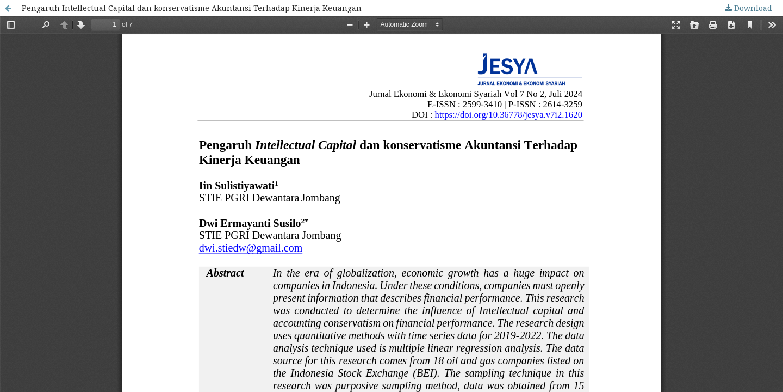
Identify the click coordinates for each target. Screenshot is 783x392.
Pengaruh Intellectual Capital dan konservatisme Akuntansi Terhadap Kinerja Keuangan (192, 8)
